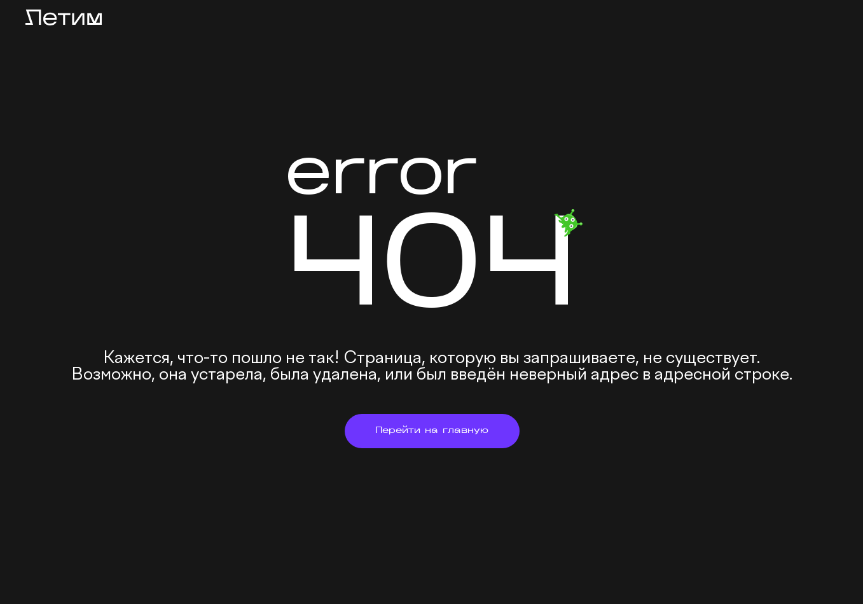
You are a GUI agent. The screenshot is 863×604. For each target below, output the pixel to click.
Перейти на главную (431, 431)
